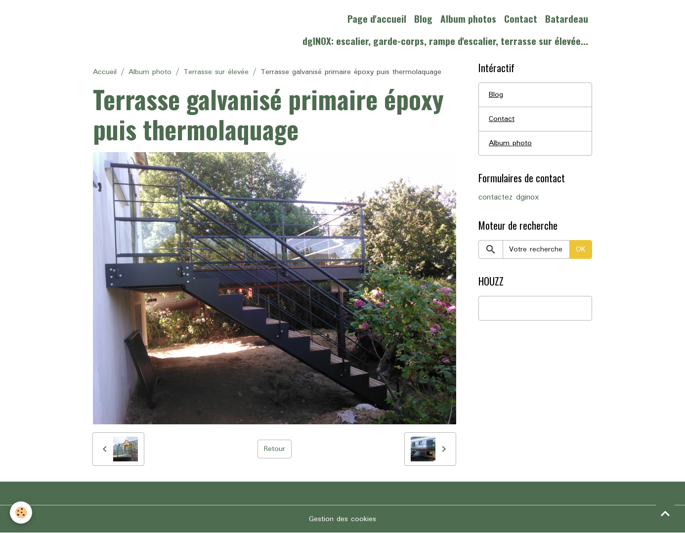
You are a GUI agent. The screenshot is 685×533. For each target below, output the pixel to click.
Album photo (149, 72)
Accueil (105, 72)
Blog (423, 18)
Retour (274, 449)
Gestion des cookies (342, 519)
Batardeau (566, 18)
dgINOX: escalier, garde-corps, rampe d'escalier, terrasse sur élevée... (445, 41)
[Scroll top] (665, 513)
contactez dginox (508, 197)
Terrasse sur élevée (216, 72)
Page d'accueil (376, 18)
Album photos (468, 18)
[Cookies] (21, 512)
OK (581, 249)
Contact (520, 18)
